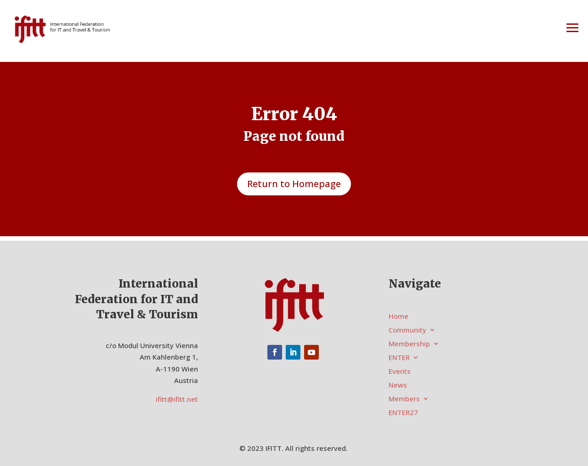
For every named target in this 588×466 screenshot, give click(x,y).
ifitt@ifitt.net (177, 399)
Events (400, 372)
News (398, 385)
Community (407, 330)
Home (398, 317)
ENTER (399, 358)
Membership (409, 344)
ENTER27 (403, 413)
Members (404, 399)
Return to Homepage (294, 184)
